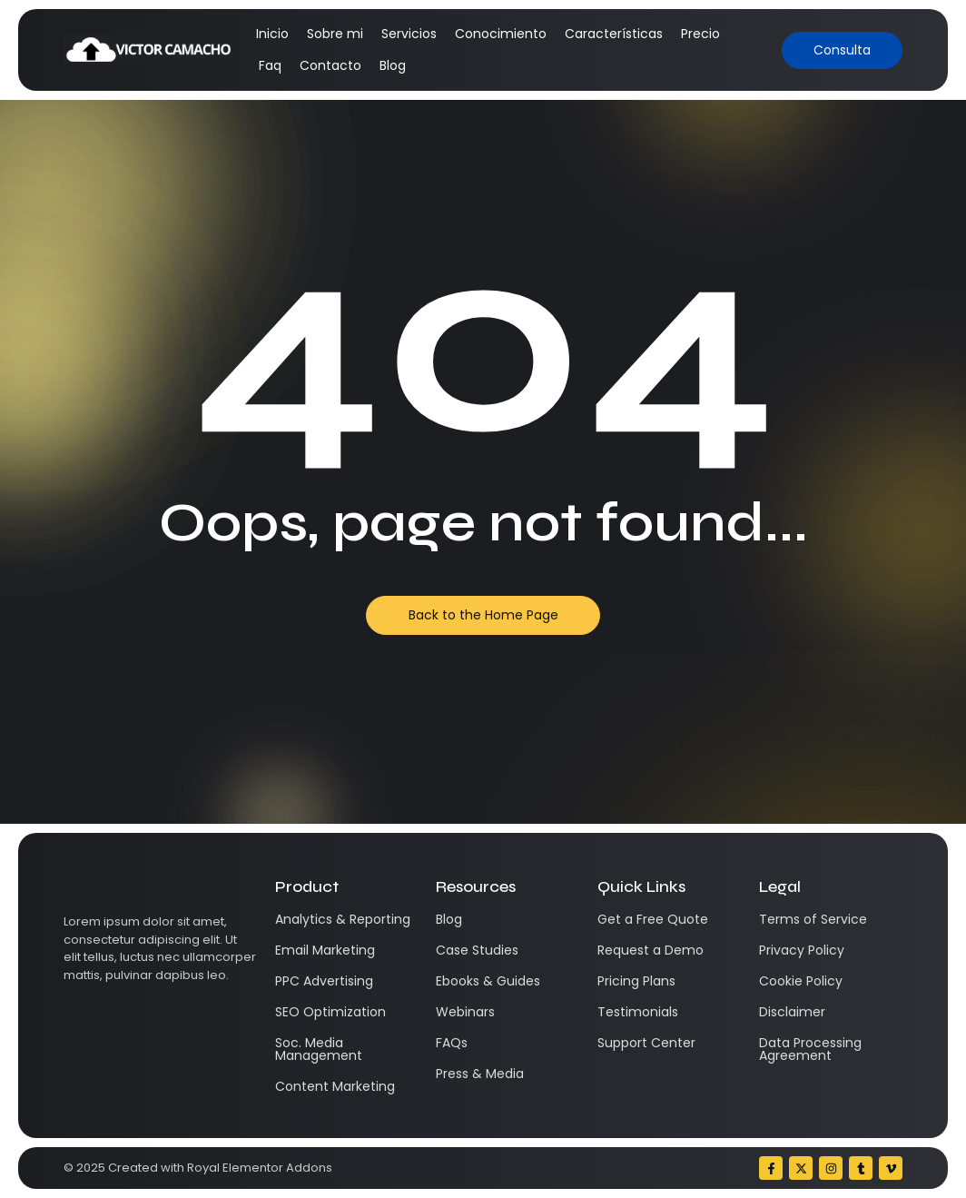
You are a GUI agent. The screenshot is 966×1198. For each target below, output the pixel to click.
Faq (270, 65)
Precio (700, 34)
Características (614, 34)
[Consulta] (842, 50)
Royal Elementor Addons (259, 1167)
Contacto (330, 65)
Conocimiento (501, 34)
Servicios (409, 34)
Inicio (272, 34)
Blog (393, 65)
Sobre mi (335, 34)
